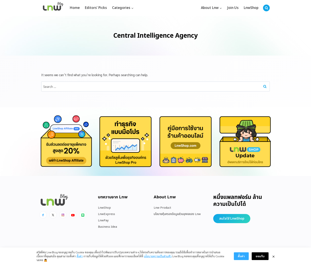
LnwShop (251, 8)
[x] (53, 214)
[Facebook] (43, 214)
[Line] (82, 214)
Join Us (233, 8)
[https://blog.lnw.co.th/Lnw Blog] (53, 8)
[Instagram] (62, 214)
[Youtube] (72, 214)
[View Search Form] (266, 8)
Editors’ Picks (96, 8)
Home (75, 8)
